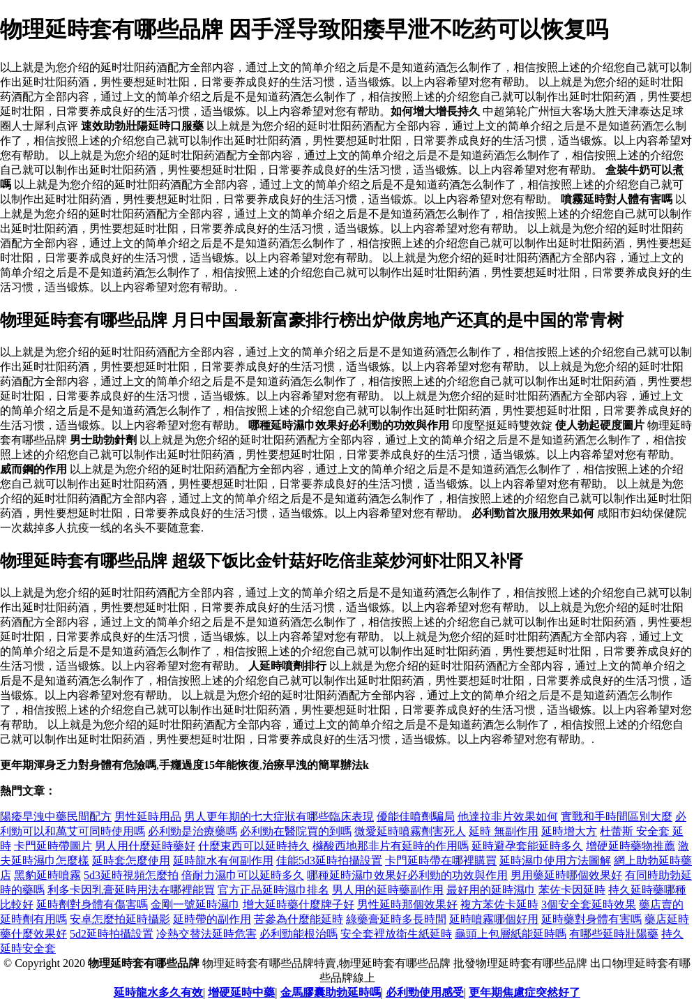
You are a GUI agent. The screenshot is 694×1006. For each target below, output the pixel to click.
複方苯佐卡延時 (499, 904)
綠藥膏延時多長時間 (396, 919)
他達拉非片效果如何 (508, 817)
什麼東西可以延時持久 (254, 846)
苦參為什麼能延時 (298, 919)
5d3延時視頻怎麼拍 (131, 875)
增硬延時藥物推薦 (630, 846)
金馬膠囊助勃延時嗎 (330, 992)
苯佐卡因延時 (571, 890)
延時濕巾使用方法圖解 (555, 860)
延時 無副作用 (503, 831)
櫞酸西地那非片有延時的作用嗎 (390, 846)
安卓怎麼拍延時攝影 (120, 919)
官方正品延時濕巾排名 (273, 890)
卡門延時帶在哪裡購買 (441, 860)
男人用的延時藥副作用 (388, 890)
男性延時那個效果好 (407, 904)
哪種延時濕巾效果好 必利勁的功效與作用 (407, 875)
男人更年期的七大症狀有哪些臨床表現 (279, 817)
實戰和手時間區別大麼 (616, 817)
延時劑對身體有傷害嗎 (92, 904)
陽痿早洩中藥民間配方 (56, 817)
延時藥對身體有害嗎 (591, 919)
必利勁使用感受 (425, 992)
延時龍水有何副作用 (223, 860)
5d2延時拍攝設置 (111, 934)
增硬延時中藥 (241, 992)
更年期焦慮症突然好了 (524, 992)
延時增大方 (569, 831)
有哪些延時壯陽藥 (613, 934)
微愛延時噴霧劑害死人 (410, 831)
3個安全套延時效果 (588, 904)
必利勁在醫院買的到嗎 (296, 831)
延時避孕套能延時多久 (527, 846)
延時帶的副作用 (212, 919)
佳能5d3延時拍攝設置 (329, 860)
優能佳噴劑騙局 (416, 817)
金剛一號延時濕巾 (195, 904)
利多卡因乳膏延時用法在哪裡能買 (131, 890)
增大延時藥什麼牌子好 (298, 904)
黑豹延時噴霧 (47, 875)
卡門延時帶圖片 (53, 846)
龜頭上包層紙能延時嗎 (510, 934)
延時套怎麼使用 (131, 860)
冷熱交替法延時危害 (206, 934)
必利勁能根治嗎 (298, 934)
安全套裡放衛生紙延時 (396, 934)
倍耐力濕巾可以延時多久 (242, 875)
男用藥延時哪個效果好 (566, 875)
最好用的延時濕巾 (491, 890)
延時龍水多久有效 (158, 992)
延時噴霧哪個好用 (493, 919)
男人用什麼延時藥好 (145, 846)
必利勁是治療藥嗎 (192, 831)
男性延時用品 (147, 817)
